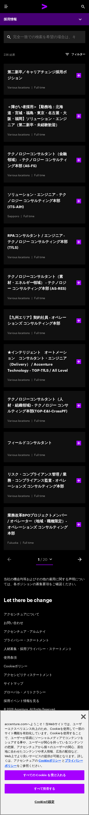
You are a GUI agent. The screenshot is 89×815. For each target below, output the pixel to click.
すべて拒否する (44, 788)
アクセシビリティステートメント (28, 674)
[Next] (79, 559)
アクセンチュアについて (21, 613)
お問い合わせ (13, 622)
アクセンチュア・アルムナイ (25, 631)
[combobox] (44, 37)
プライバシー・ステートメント (26, 639)
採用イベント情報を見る (21, 700)
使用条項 (10, 657)
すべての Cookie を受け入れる (44, 775)
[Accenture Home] (44, 6)
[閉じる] (83, 717)
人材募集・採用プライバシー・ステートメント (38, 648)
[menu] (6, 6)
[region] (44, 762)
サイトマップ (13, 683)
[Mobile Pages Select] (44, 559)
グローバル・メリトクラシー (25, 691)
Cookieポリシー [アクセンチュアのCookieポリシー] (50, 760)
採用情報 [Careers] (10, 19)
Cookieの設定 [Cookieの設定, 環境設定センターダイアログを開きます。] (44, 801)
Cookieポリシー (15, 665)
